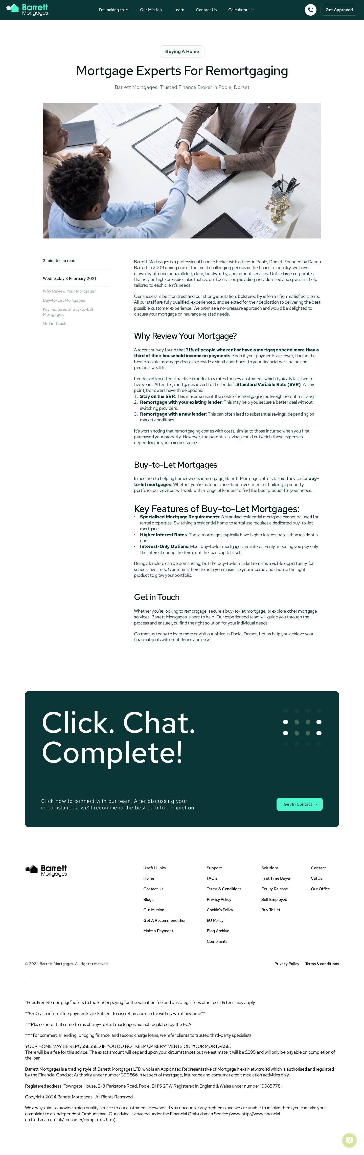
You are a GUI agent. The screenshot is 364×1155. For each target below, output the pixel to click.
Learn (178, 9)
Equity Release (274, 889)
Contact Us (206, 9)
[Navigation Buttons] (113, 10)
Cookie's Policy (220, 909)
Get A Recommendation (165, 920)
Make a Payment (158, 930)
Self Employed (274, 899)
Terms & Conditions (224, 889)
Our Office (320, 889)
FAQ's (212, 878)
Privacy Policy (219, 899)
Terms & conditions (322, 963)
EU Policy (215, 920)
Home (148, 878)
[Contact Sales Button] (299, 804)
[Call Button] (310, 10)
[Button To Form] (339, 10)
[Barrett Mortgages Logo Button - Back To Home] (27, 10)
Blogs (148, 899)
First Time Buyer (276, 878)
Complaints (217, 941)
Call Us (316, 878)
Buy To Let (270, 909)
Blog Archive (218, 930)
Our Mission (151, 9)
